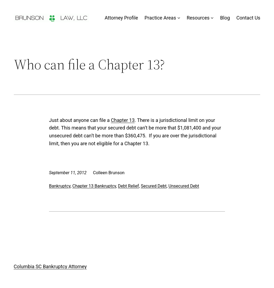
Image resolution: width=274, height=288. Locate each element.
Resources (198, 18)
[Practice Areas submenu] (178, 18)
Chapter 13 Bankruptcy (94, 186)
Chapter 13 (123, 120)
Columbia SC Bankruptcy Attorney (50, 266)
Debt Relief (128, 186)
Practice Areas (160, 18)
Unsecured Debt (183, 186)
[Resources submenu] (212, 18)
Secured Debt (154, 186)
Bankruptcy (59, 186)
